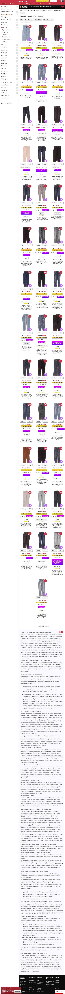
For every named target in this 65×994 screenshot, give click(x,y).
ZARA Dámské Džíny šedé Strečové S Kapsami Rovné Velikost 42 (42, 219)
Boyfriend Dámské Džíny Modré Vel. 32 (26, 96)
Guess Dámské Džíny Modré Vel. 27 (41, 100)
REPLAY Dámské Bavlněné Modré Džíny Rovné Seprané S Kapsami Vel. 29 (57, 261)
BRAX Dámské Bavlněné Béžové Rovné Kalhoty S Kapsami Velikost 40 (26, 524)
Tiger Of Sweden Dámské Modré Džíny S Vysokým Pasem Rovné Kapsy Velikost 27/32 (26, 307)
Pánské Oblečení (5, 82)
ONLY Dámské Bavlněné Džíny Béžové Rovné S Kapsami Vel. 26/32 (26, 178)
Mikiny (2, 60)
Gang (41, 174)
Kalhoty (3, 24)
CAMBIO (26, 561)
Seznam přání (47, 3)
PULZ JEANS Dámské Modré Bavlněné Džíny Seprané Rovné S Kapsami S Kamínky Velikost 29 (57, 306)
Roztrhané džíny (6, 39)
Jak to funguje (59, 3)
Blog (38, 980)
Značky (20, 3)
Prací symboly (40, 985)
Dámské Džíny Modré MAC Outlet (57, 97)
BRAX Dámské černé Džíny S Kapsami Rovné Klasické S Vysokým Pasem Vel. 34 (42, 481)
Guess (41, 96)
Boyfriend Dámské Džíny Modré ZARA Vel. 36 (26, 58)
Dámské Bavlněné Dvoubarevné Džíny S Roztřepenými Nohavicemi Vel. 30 (26, 348)
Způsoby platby (32, 984)
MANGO (42, 299)
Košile (2, 55)
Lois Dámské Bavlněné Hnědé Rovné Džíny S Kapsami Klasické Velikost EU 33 (26, 263)
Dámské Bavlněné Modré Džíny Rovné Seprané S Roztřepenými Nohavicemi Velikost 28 (57, 218)
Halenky (3, 50)
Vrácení (30, 987)
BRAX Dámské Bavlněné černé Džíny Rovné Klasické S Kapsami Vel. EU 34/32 (42, 396)
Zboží (4, 3)
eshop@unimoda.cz (50, 984)
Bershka (57, 172)
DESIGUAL (57, 566)
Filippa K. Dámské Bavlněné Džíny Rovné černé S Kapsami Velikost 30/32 (41, 139)
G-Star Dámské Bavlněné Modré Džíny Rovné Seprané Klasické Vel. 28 (42, 261)
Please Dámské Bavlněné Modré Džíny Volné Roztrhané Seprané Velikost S (41, 616)
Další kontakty (49, 986)
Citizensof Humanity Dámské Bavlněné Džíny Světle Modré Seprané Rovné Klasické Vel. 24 (42, 525)
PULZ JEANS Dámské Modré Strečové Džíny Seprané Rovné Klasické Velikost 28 (42, 566)
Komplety (3, 79)
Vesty (2, 68)
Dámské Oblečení (5, 14)
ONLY (26, 172)
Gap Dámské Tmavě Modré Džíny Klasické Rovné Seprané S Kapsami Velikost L (26, 396)
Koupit (22, 42)
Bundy (2, 63)
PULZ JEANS (57, 299)
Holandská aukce (5, 9)
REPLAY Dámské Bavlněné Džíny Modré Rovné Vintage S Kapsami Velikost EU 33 (26, 439)
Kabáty (3, 65)
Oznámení (12, 3)
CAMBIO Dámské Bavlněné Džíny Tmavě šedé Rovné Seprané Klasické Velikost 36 (26, 566)
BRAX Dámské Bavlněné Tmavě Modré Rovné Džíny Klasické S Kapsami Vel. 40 (57, 525)
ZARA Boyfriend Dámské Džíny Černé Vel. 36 (42, 58)
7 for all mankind (42, 799)
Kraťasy (3, 71)
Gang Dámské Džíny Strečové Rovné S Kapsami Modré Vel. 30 (41, 178)
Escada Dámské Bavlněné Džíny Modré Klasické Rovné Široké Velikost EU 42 (57, 396)
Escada (57, 390)
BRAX (57, 346)
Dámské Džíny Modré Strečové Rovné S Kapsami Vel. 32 (26, 221)
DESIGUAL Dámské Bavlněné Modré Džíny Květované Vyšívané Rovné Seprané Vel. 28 (57, 572)
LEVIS (41, 434)
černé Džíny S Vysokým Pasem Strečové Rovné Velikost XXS (57, 138)
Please (42, 610)
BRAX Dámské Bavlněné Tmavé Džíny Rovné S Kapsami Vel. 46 (57, 352)
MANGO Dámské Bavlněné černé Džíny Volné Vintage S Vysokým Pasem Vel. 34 (42, 305)
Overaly (3, 73)
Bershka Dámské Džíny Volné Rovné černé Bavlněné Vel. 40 (57, 178)
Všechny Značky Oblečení (40, 983)
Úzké (3, 34)
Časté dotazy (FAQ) (32, 980)
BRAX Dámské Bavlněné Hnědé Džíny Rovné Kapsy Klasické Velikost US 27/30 (26, 483)
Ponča (2, 76)
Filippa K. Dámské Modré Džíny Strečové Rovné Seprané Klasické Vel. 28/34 (57, 483)
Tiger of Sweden (26, 301)
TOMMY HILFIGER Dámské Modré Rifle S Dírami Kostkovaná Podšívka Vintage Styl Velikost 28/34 (41, 352)
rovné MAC (30, 753)
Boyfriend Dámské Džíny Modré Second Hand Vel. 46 (57, 58)
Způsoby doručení (32, 982)
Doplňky (3, 90)
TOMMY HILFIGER (42, 345)
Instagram (57, 984)
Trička (2, 44)
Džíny (2, 27)
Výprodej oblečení (5, 11)
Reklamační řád (40, 991)
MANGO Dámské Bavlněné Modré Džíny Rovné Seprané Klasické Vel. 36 (57, 437)
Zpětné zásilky (31, 989)
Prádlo (3, 52)
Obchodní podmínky (39, 989)
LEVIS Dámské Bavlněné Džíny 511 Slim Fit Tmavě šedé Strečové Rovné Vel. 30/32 (42, 439)
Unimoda (57, 53)
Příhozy (28, 3)
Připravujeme (4, 17)
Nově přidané (4, 6)
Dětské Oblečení (5, 85)
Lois (26, 258)
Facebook (57, 980)
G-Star (42, 256)
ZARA (26, 53)
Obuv (2, 87)
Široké (3, 41)
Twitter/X (57, 982)
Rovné (3, 32)
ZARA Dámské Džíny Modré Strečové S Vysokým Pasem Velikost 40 (26, 139)
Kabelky (3, 92)
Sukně (2, 47)
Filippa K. (42, 133)
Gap (26, 390)
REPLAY (57, 256)
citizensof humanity (41, 519)
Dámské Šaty (4, 19)
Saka (2, 58)
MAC (57, 93)
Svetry (2, 22)
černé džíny (5, 37)
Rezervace (37, 3)
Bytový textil (4, 95)
